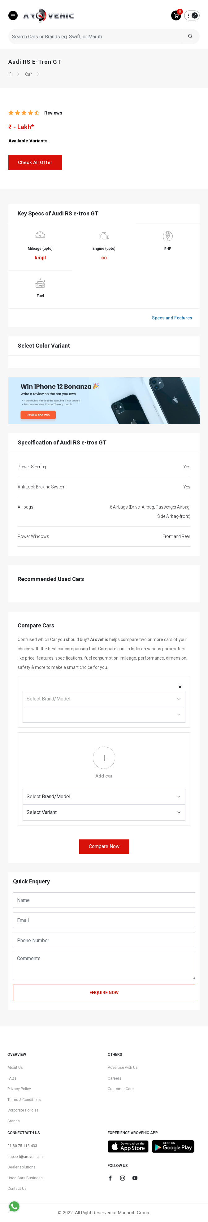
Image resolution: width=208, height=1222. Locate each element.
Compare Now (104, 846)
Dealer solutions (21, 1167)
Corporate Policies (23, 1110)
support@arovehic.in (25, 1157)
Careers (114, 1078)
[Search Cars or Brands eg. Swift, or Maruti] (94, 36)
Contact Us (17, 1188)
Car (28, 74)
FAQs (11, 1078)
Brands (13, 1121)
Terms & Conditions (24, 1100)
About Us (15, 1067)
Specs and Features (172, 317)
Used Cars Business (25, 1178)
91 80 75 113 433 (22, 1146)
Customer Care (121, 1089)
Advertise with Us (123, 1067)
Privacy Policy (19, 1089)
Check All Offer (35, 162)
